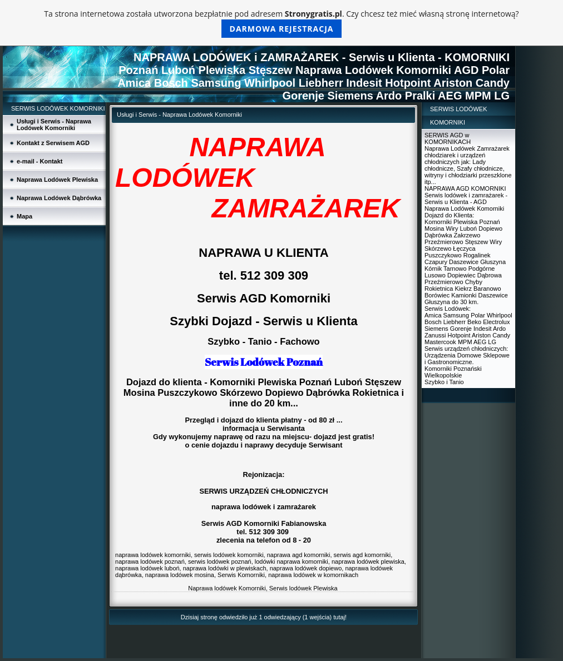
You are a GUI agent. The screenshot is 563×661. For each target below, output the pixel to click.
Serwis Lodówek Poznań (264, 362)
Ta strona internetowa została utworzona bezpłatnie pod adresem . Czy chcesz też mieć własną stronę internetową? (281, 23)
